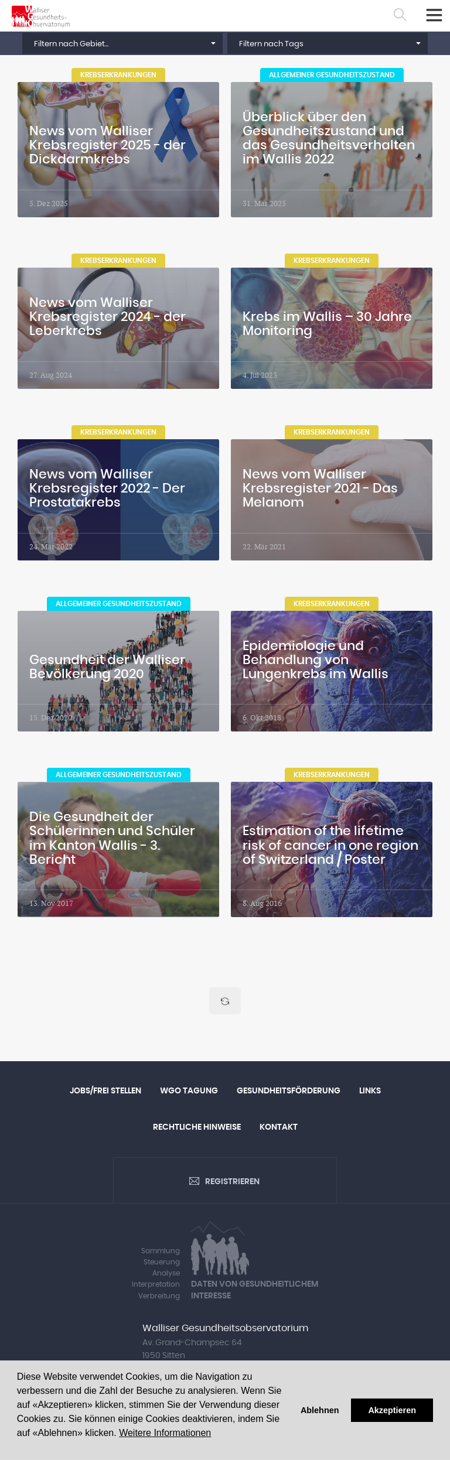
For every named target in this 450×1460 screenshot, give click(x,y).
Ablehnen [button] (320, 1410)
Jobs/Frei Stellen (105, 1091)
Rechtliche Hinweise (197, 1128)
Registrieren (232, 1182)
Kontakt (279, 1128)
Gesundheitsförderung (288, 1091)
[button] (122, 43)
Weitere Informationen (165, 1433)
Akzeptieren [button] (392, 1410)
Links (370, 1091)
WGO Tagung (189, 1091)
